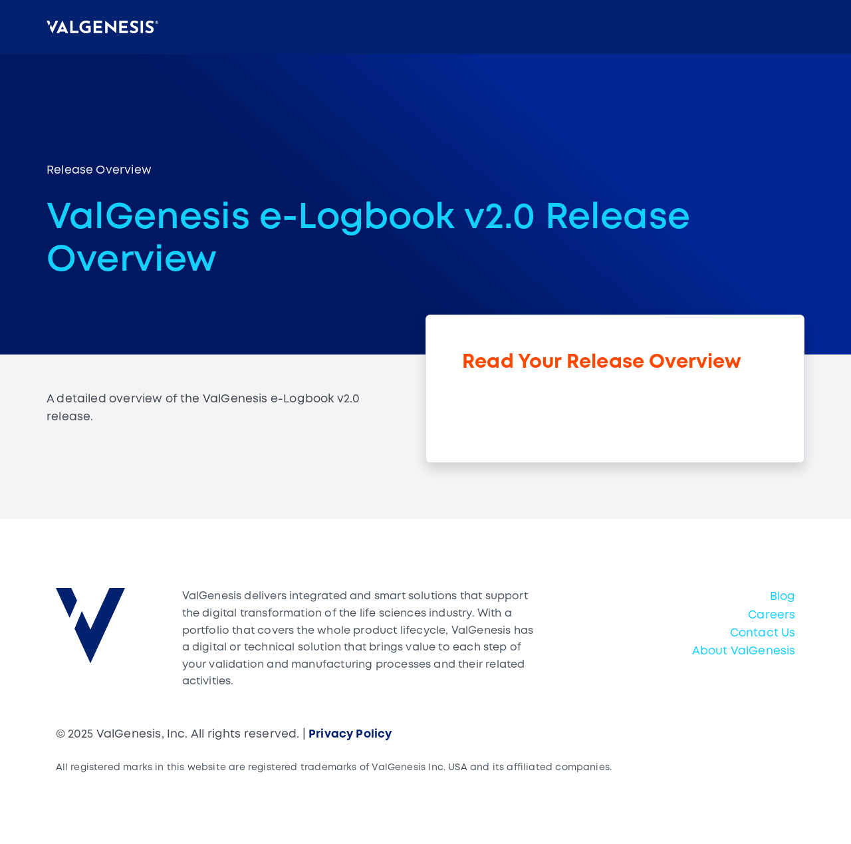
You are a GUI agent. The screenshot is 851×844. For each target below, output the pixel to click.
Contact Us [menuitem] (763, 633)
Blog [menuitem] (783, 597)
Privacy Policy (350, 735)
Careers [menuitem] (771, 616)
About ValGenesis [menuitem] (744, 651)
